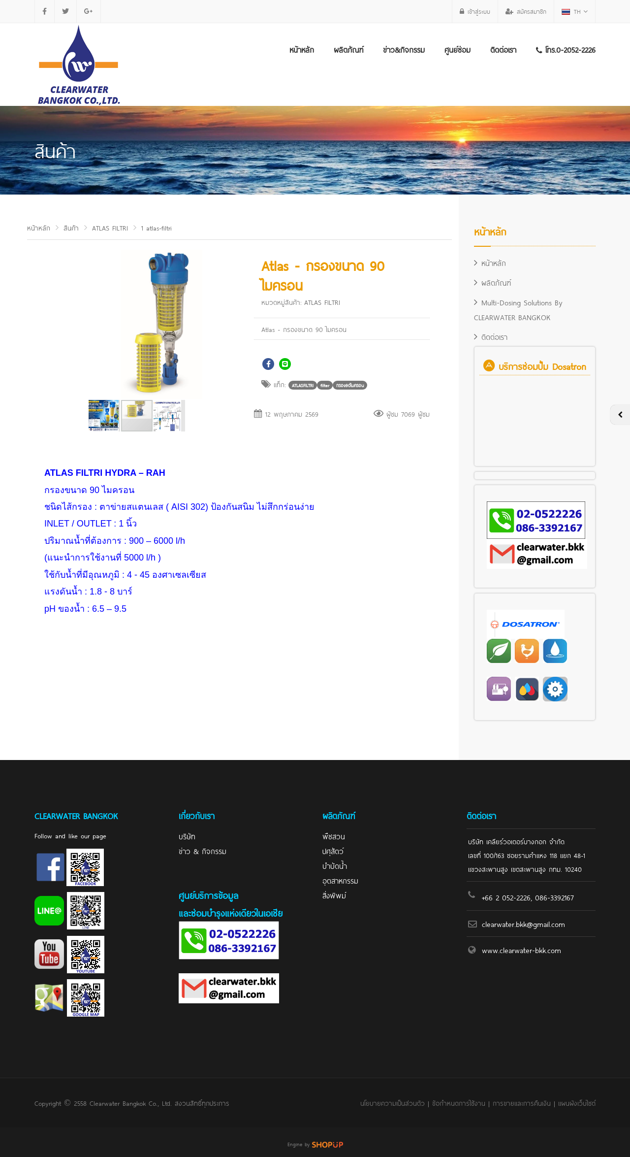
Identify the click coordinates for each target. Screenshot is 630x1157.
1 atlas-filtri (156, 227)
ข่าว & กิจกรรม (202, 850)
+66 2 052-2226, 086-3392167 (528, 897)
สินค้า (71, 227)
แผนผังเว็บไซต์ (577, 1102)
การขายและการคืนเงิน (522, 1102)
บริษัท (187, 835)
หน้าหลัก (301, 49)
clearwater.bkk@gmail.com (523, 923)
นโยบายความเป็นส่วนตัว (392, 1102)
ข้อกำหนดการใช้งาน (458, 1102)
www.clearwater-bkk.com (521, 949)
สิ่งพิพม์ (334, 895)
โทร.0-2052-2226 (566, 49)
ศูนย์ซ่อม (457, 49)
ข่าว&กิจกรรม (404, 49)
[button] (218, 258)
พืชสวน (333, 835)
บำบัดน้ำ (334, 865)
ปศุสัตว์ (333, 850)
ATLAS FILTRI (110, 227)
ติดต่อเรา (503, 49)
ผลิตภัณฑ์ (348, 49)
